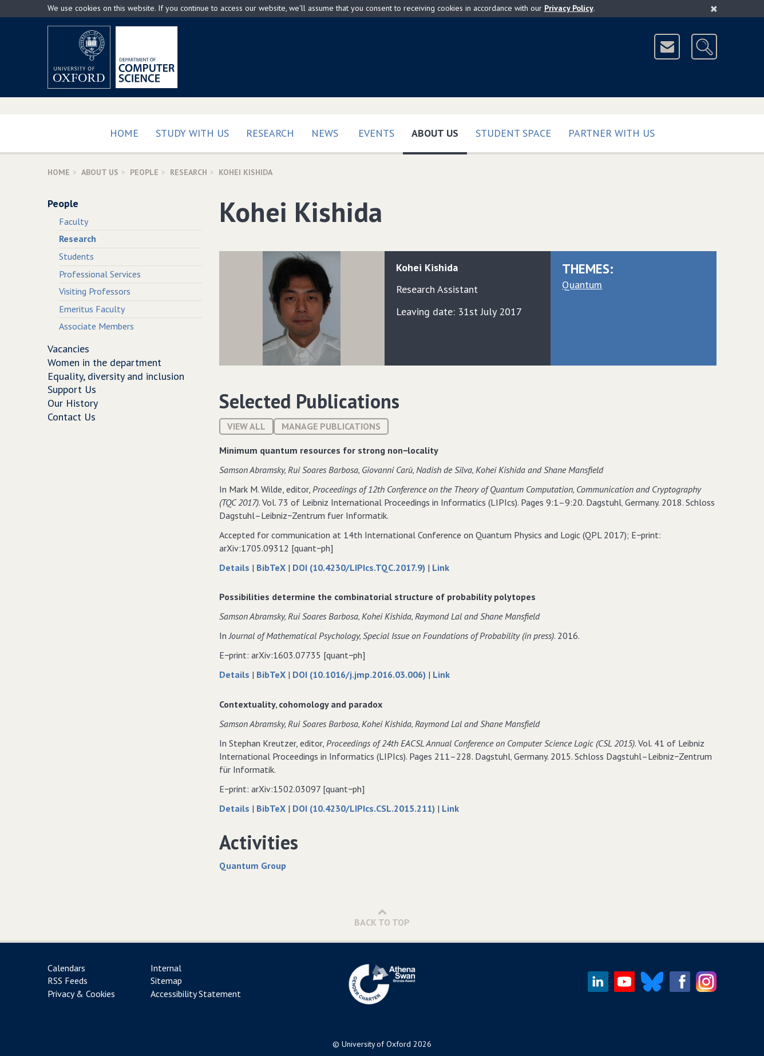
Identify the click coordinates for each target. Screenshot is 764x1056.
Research (270, 133)
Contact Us (71, 416)
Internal (166, 968)
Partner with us (611, 133)
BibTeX (272, 567)
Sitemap (166, 980)
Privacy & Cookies (81, 993)
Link (440, 567)
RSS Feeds (67, 980)
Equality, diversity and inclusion (115, 376)
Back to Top (382, 917)
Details (235, 567)
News (324, 133)
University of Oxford (376, 1044)
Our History (72, 403)
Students (76, 256)
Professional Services (100, 274)
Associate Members (96, 326)
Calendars (66, 968)
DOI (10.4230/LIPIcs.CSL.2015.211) (364, 808)
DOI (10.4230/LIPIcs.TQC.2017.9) (359, 567)
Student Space (513, 133)
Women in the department (104, 362)
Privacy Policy (568, 8)
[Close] (714, 8)
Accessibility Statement (196, 993)
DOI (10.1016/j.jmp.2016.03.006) (360, 674)
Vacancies (68, 348)
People (144, 172)
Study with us (192, 133)
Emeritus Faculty (92, 309)
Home (124, 133)
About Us (439, 131)
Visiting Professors (94, 291)
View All (246, 426)
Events (376, 133)
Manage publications (331, 426)
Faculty (73, 221)
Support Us (71, 389)
